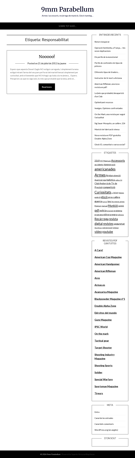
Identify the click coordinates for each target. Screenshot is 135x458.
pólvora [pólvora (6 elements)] (121, 215)
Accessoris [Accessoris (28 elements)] (118, 160)
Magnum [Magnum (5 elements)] (98, 206)
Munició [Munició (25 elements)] (113, 205)
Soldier (98, 372)
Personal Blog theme (86, 454)
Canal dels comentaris (104, 424)
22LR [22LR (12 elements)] (97, 160)
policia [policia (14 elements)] (103, 210)
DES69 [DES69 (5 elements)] (116, 193)
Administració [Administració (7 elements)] (109, 165)
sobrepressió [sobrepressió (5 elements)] (107, 228)
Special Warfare (104, 379)
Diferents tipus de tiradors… (107, 72)
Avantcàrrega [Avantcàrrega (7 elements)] (100, 180)
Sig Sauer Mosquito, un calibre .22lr (110, 123)
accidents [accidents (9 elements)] (99, 164)
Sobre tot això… (67, 26)
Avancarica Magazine (106, 291)
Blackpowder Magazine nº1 (110, 298)
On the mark (102, 333)
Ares (97, 278)
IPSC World (101, 326)
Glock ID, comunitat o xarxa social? (110, 144)
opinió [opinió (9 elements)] (121, 206)
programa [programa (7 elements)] (99, 215)
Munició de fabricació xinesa (107, 129)
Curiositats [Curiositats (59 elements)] (103, 192)
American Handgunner (107, 264)
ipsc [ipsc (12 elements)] (109, 201)
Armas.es (100, 284)
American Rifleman (105, 271)
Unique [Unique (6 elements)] (116, 228)
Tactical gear (102, 340)
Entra (97, 412)
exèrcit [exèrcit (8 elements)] (98, 197)
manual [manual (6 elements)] (104, 206)
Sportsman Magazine (106, 386)
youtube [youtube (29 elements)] (107, 231)
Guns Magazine (103, 319)
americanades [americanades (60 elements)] (105, 169)
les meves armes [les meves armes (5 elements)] (118, 202)
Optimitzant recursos (104, 102)
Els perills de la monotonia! (106, 57)
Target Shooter (103, 347)
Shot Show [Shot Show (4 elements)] (98, 228)
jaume (63, 63)
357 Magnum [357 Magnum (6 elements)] (105, 161)
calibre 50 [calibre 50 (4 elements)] (118, 180)
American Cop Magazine (108, 257)
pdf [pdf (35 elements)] (97, 210)
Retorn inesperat (102, 42)
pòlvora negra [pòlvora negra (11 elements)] (110, 214)
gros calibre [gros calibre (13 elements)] (114, 197)
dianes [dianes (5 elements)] (121, 193)
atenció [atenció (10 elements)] (117, 175)
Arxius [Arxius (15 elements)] (109, 175)
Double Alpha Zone (105, 305)
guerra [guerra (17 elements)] (98, 201)
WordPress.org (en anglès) (106, 430)
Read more (47, 87)
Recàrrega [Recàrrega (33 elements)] (102, 219)
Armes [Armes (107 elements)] (100, 175)
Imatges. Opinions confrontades (109, 108)
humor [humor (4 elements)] (104, 202)
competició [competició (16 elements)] (109, 187)
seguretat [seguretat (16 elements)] (119, 223)
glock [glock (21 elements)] (104, 197)
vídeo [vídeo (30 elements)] (98, 231)
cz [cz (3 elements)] (112, 193)
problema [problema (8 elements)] (118, 210)
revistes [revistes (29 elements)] (108, 223)
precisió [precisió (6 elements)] (110, 211)
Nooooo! (47, 56)
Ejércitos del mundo (106, 312)
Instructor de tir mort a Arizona (108, 78)
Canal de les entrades (104, 418)
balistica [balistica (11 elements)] (111, 179)
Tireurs (99, 393)
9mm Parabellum (67, 9)
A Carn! (99, 250)
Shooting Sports (103, 365)
